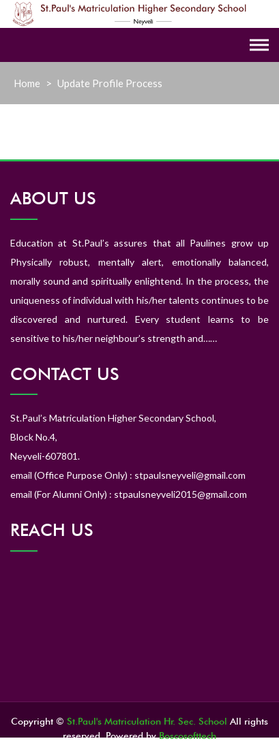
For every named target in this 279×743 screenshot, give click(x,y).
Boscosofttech (187, 735)
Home (27, 83)
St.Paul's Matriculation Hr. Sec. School (147, 721)
